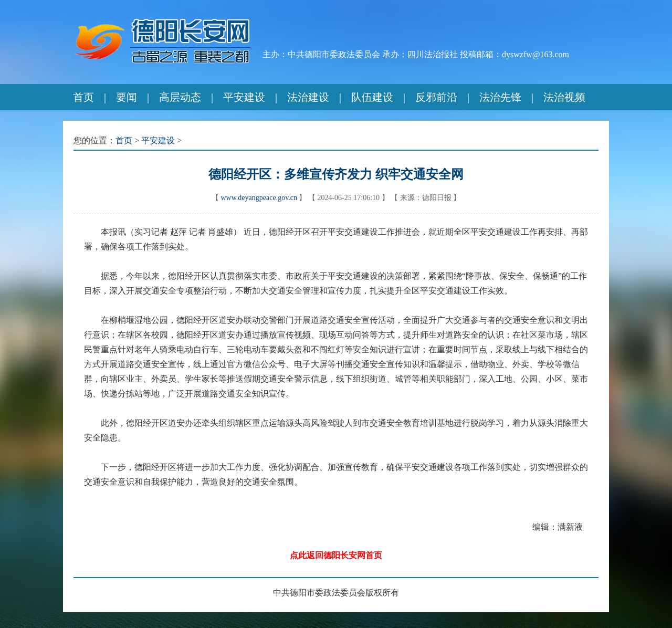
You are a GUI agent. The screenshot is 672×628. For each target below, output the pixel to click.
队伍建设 (372, 97)
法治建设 (308, 97)
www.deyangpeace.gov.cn (258, 198)
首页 (83, 97)
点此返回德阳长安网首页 (336, 555)
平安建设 (244, 97)
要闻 (126, 97)
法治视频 (564, 97)
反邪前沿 (436, 97)
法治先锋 (500, 97)
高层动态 (180, 97)
